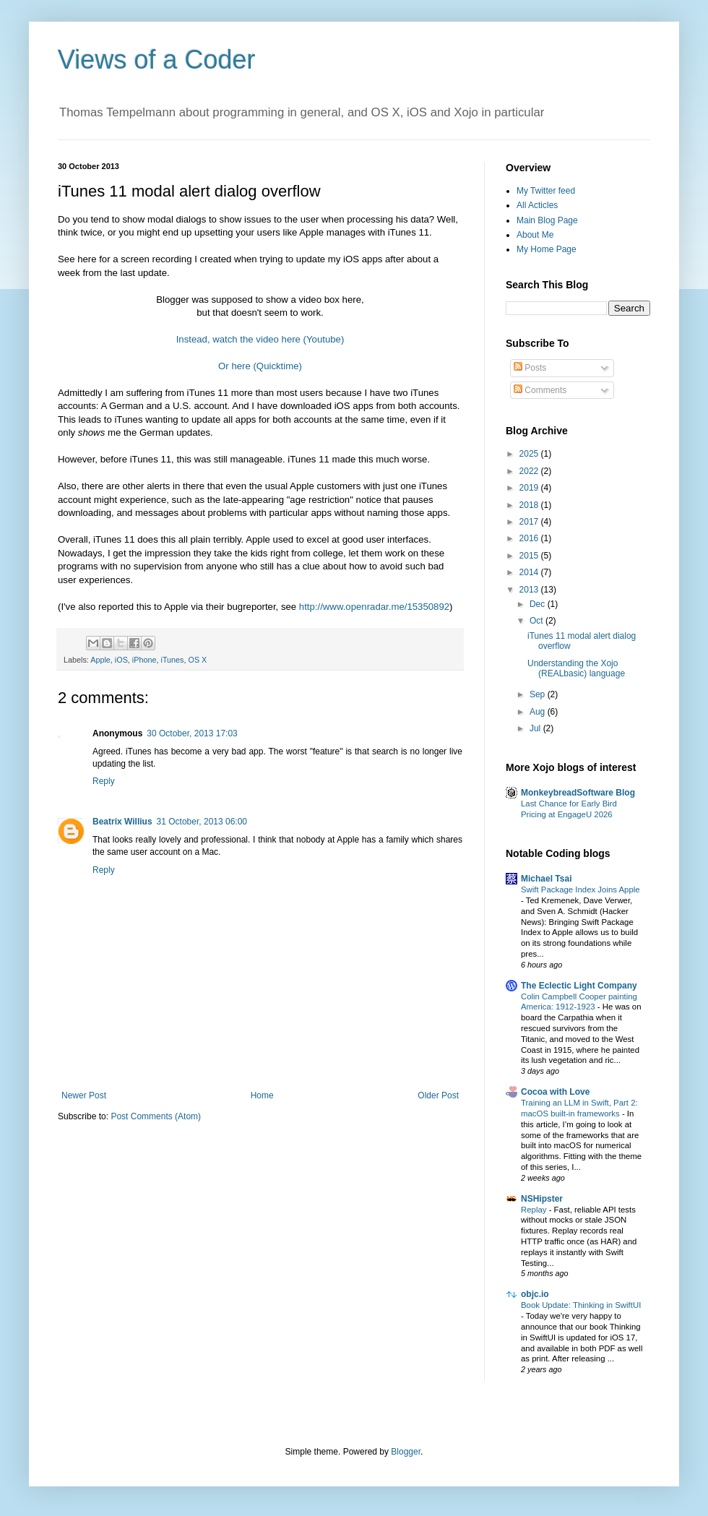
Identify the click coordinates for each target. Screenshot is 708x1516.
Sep (539, 694)
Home (262, 1095)
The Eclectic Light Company (579, 986)
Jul (536, 728)
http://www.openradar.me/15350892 (374, 606)
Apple (100, 659)
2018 (530, 505)
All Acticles (537, 205)
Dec (539, 604)
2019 (530, 488)
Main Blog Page (547, 220)
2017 (530, 522)
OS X (198, 659)
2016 (530, 538)
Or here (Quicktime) (260, 366)
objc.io (535, 1294)
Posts (530, 368)
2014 (530, 572)
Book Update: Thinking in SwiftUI (581, 1305)
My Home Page (547, 249)
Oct (537, 621)
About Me (535, 235)
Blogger (405, 1452)
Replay (535, 1209)
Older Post (438, 1095)
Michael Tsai (546, 879)
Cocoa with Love (555, 1092)
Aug (539, 712)
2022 (530, 471)
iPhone (144, 659)
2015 (530, 556)
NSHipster (542, 1199)
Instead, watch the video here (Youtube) (260, 339)
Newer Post (83, 1095)
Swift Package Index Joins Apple (580, 889)
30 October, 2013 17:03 (192, 733)
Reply (103, 781)
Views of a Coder (156, 59)
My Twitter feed (546, 191)
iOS (121, 659)
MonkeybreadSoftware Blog (578, 793)
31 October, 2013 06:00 (202, 822)
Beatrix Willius (122, 822)
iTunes (172, 659)
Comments (540, 390)
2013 (530, 590)
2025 (530, 454)
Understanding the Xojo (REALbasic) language (576, 668)
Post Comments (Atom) (156, 1116)
